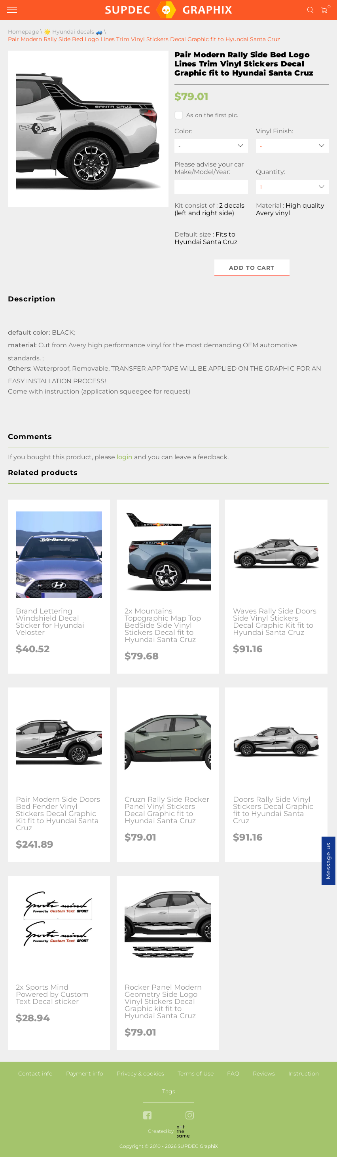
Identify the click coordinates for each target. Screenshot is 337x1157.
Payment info (84, 1073)
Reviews (264, 1073)
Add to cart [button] (252, 267)
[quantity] (292, 187)
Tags (168, 1091)
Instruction (303, 1073)
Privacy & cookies (140, 1073)
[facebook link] (147, 1116)
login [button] (125, 457)
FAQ (233, 1073)
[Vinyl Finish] (292, 146)
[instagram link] (190, 1116)
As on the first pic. (206, 115)
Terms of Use (196, 1073)
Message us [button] (328, 861)
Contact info (35, 1073)
